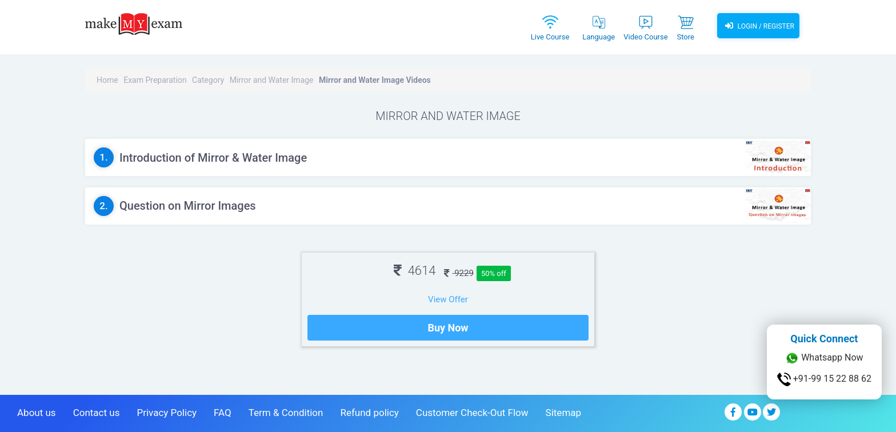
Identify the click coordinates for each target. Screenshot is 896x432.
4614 (414, 270)
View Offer (448, 299)
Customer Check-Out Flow (472, 412)
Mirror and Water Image (272, 80)
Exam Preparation (154, 80)
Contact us (96, 412)
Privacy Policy (167, 412)
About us (36, 412)
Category (208, 80)
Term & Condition (286, 412)
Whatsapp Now (824, 358)
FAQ (222, 412)
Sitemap (564, 412)
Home (107, 80)
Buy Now (447, 328)
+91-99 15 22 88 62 (824, 379)
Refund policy (369, 412)
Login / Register (758, 26)
